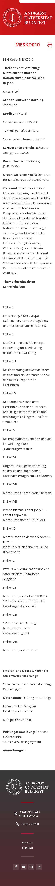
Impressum (27, 842)
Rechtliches (27, 847)
